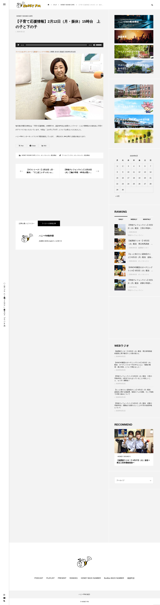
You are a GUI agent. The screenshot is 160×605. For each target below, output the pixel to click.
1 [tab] (132, 451)
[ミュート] (94, 45)
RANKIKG (74, 578)
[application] (59, 45)
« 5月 (118, 196)
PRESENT (62, 578)
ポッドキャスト (45, 155)
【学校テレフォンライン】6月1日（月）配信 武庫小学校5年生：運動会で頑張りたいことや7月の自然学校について (133, 405)
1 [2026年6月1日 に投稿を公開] (117, 166)
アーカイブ (65, 155)
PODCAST (38, 578)
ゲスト (38, 155)
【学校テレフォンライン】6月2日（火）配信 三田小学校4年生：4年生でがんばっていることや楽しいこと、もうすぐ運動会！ (133, 378)
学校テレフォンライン (135, 235)
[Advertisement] (59, 199)
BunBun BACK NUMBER (114, 578)
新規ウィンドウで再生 (41, 52)
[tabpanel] (133, 447)
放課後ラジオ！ (143, 248)
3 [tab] (136, 451)
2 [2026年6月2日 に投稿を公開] (122, 166)
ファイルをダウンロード (24, 52)
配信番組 (53, 155)
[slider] (56, 45)
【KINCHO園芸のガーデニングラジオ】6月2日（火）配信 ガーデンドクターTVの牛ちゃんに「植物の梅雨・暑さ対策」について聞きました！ (133, 365)
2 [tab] (134, 451)
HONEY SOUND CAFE (28, 155)
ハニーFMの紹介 (84, 594)
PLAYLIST (50, 578)
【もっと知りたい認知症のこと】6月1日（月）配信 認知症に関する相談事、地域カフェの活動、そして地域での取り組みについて (133, 392)
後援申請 (130, 578)
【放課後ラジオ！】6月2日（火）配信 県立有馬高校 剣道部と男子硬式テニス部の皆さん (133, 352)
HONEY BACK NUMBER (91, 578)
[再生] (18, 45)
